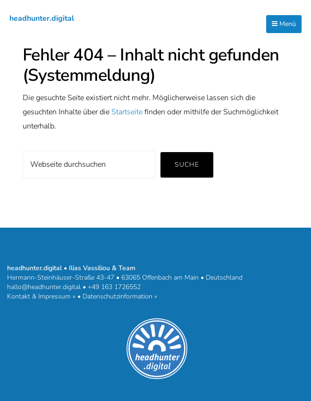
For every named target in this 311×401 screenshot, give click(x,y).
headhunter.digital (41, 18)
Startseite (127, 112)
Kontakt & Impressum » (41, 296)
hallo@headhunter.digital (44, 286)
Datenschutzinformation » (120, 296)
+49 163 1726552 (114, 286)
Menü (284, 23)
